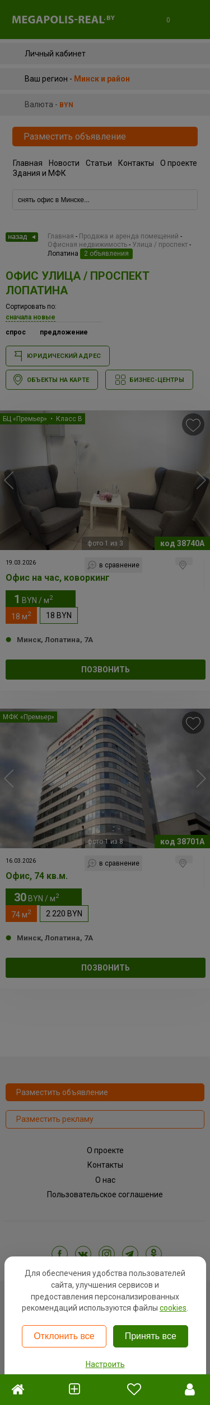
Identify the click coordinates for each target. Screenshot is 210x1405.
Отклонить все (64, 1336)
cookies (173, 1307)
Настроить (105, 1364)
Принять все (150, 1336)
